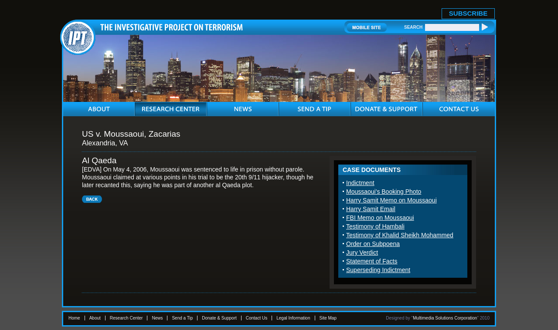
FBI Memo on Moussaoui (380, 217)
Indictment (360, 182)
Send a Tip (182, 318)
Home (74, 318)
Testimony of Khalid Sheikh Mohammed (399, 235)
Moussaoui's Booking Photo (383, 191)
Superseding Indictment (378, 269)
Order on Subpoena (373, 243)
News (157, 318)
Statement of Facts (372, 261)
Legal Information (293, 318)
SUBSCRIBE (468, 13)
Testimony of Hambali (375, 226)
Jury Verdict (362, 252)
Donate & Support (219, 318)
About (95, 318)
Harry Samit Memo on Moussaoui (391, 200)
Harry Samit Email (370, 208)
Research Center (126, 318)
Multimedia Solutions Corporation (445, 318)
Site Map (328, 318)
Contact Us (256, 318)
